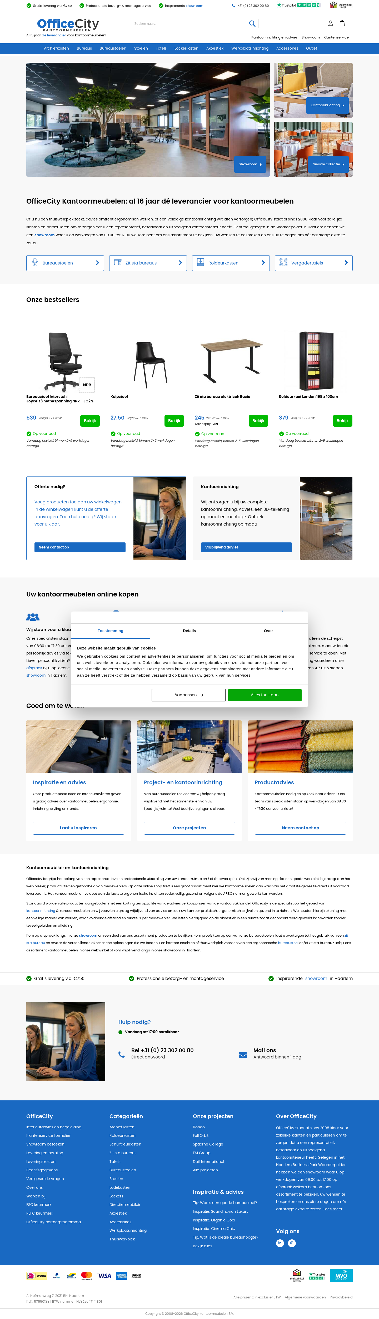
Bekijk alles (202, 1246)
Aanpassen (188, 695)
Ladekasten (119, 1188)
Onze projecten (189, 828)
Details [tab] (189, 630)
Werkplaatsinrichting (249, 48)
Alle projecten (205, 1170)
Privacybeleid (341, 1297)
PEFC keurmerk (39, 1213)
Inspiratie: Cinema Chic (214, 1229)
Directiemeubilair (124, 1205)
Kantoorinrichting (325, 105)
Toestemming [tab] (110, 630)
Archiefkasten (56, 48)
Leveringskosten (41, 1162)
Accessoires (287, 48)
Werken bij (35, 1196)
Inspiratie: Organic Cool (214, 1220)
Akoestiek (214, 48)
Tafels (161, 48)
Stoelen (141, 48)
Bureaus (84, 48)
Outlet (311, 48)
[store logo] (80, 25)
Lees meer (332, 1209)
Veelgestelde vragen (45, 1179)
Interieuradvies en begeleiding (53, 1127)
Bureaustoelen (113, 48)
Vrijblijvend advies (221, 547)
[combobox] (195, 23)
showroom (194, 5)
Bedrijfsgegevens (42, 1170)
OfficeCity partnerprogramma (53, 1222)
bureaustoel (288, 943)
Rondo (199, 1127)
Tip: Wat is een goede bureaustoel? (225, 1203)
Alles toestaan (265, 695)
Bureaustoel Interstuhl (60, 399)
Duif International (208, 1162)
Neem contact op (54, 547)
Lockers (116, 1196)
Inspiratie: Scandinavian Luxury (220, 1212)
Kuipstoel (119, 397)
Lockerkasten (186, 48)
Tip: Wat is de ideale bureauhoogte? (225, 1237)
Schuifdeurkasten (125, 1144)
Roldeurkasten (122, 1136)
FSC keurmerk (38, 1205)
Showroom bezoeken (45, 1144)
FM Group (201, 1153)
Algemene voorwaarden (305, 1297)
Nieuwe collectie (326, 164)
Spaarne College (208, 1144)
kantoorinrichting (40, 911)
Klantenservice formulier (48, 1136)
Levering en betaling (44, 1153)
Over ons (34, 1188)
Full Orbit (200, 1136)
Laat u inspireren (78, 828)
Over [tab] (268, 630)
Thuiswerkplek (122, 1239)
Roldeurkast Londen (308, 397)
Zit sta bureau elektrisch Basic (222, 397)
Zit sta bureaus (122, 1153)
